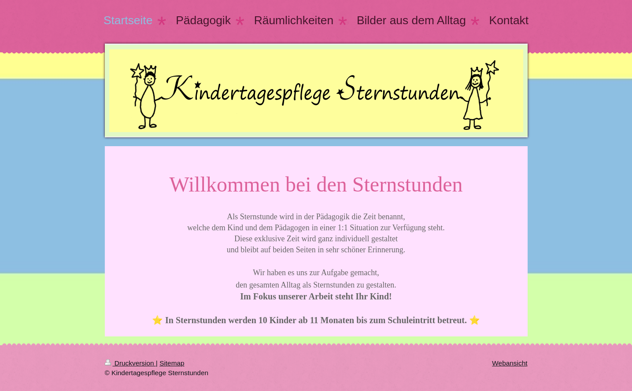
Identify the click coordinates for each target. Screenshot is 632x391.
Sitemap (171, 363)
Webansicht (509, 363)
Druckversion (130, 363)
